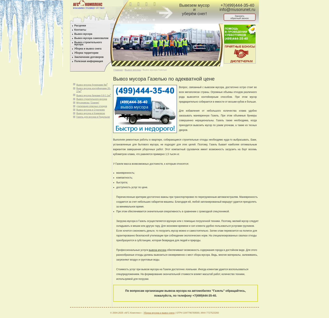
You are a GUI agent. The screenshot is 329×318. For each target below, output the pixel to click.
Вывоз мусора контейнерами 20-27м (93, 90)
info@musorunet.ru (237, 9)
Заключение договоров (89, 57)
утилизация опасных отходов (91, 106)
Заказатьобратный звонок (239, 17)
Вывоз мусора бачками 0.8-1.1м (93, 95)
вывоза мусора (157, 250)
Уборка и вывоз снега (88, 49)
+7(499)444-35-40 (237, 5)
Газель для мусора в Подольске (93, 117)
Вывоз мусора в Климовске (90, 113)
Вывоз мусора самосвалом (91, 38)
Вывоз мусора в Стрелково (90, 109)
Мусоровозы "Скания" (87, 102)
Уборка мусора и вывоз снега (159, 312)
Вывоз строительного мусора (88, 43)
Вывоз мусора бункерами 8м (92, 84)
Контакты (80, 30)
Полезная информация (88, 61)
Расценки (80, 26)
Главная (118, 70)
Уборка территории (86, 53)
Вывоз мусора (83, 34)
